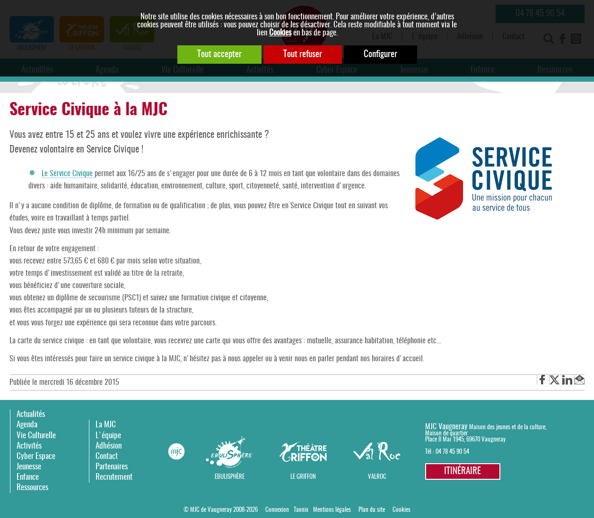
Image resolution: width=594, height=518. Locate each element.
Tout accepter (219, 54)
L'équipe (108, 436)
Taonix (301, 510)
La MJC (106, 425)
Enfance (28, 477)
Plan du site (371, 510)
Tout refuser (302, 54)
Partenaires (112, 467)
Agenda (27, 425)
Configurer (380, 54)
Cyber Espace (36, 456)
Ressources (32, 488)
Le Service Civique (68, 174)
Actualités (31, 414)
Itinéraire (462, 471)
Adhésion (109, 446)
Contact (107, 456)
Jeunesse (29, 467)
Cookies (280, 33)
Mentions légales (332, 510)
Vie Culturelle (36, 436)
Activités (29, 446)
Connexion (277, 510)
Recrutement (114, 477)
